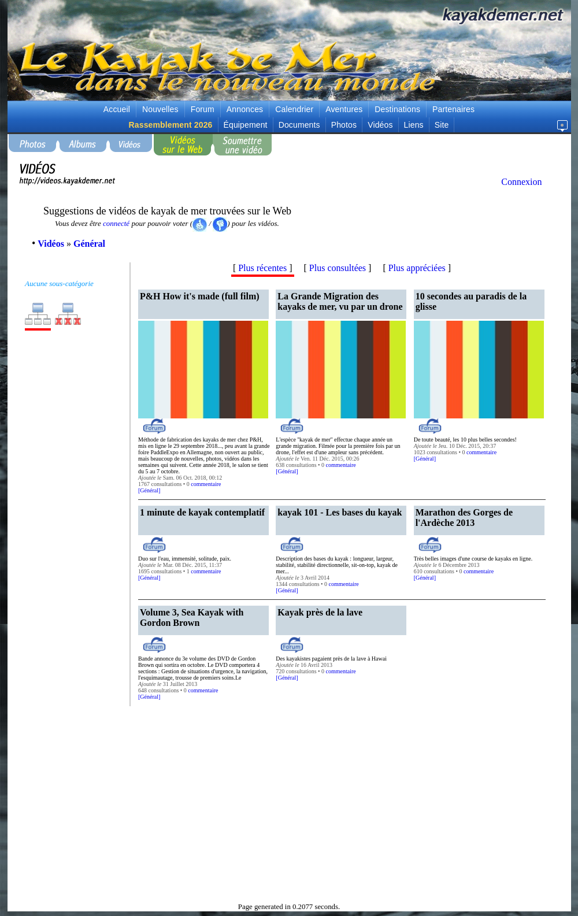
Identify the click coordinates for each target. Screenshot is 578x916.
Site (442, 124)
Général (149, 490)
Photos (344, 124)
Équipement (246, 124)
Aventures (343, 109)
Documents (299, 124)
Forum (202, 109)
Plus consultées (337, 268)
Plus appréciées (417, 268)
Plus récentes (262, 268)
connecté (116, 223)
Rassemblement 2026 (171, 124)
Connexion (521, 182)
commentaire (206, 484)
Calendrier (294, 109)
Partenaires (453, 109)
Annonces (245, 109)
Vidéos (380, 124)
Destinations (397, 109)
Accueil (116, 109)
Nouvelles (160, 109)
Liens (414, 124)
